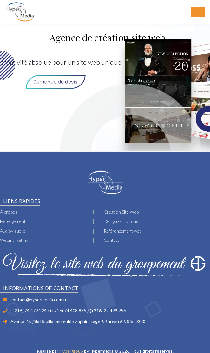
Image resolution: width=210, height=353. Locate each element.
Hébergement (13, 221)
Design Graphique (121, 221)
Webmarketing (14, 240)
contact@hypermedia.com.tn (39, 299)
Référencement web (122, 231)
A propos (8, 211)
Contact (111, 240)
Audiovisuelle (12, 231)
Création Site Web (121, 211)
